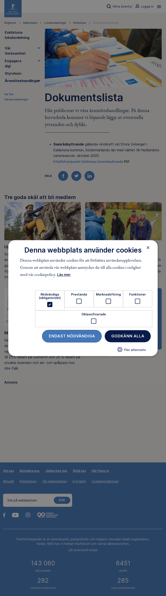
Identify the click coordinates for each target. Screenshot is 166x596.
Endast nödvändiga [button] (72, 336)
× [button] (148, 247)
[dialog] (83, 298)
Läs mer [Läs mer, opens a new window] (64, 275)
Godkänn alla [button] (127, 336)
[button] (132, 351)
